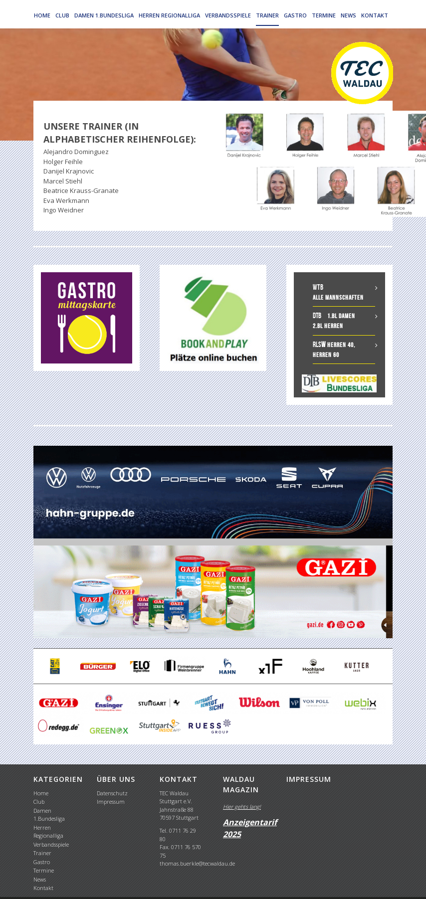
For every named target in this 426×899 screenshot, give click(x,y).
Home (42, 15)
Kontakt (374, 15)
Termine (324, 15)
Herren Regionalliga (169, 15)
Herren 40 (340, 345)
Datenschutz (112, 793)
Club (62, 15)
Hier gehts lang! (242, 806)
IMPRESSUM (308, 779)
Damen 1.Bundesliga (104, 15)
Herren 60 (326, 355)
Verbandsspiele (228, 15)
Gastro (295, 15)
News (348, 15)
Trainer (267, 15)
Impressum (111, 801)
